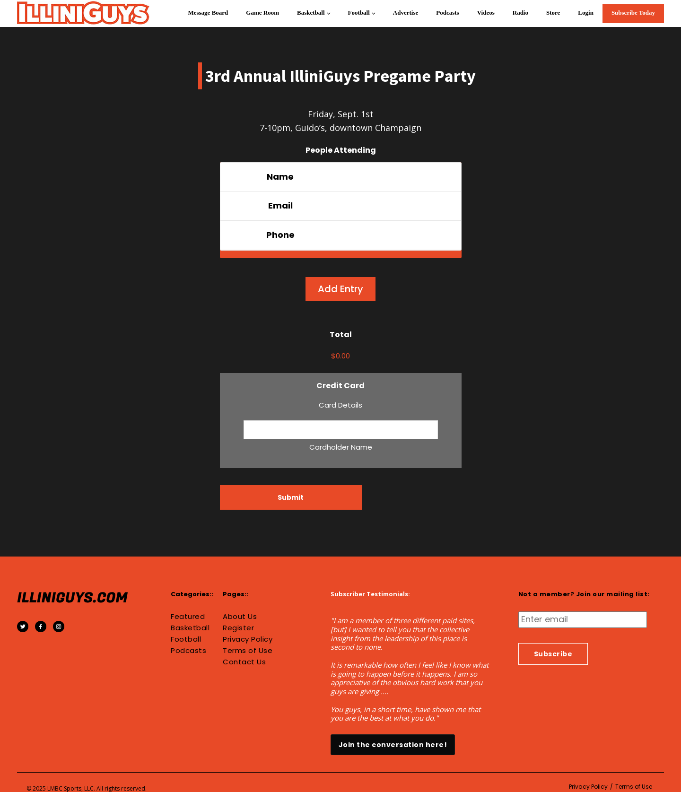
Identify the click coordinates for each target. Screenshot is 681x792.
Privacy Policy (247, 639)
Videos (486, 12)
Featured (188, 616)
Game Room (262, 12)
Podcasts (447, 12)
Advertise (405, 12)
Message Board (208, 12)
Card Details (340, 405)
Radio (520, 12)
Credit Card (340, 385)
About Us (240, 616)
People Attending (341, 150)
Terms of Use (247, 650)
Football (359, 12)
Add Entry (340, 289)
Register (238, 628)
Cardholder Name (340, 447)
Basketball (311, 12)
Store (553, 12)
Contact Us (244, 662)
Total (341, 334)
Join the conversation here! (393, 744)
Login (586, 12)
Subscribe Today (633, 12)
